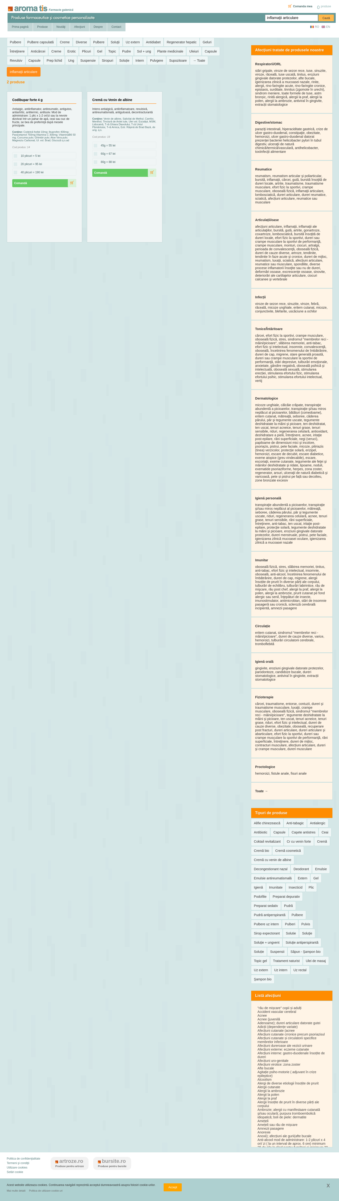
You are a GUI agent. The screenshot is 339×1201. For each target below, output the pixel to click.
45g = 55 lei (107, 146)
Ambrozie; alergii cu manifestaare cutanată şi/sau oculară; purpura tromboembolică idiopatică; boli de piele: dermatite (289, 1113)
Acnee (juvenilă (269, 1019)
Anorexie (264, 1132)
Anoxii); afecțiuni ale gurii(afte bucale (284, 1136)
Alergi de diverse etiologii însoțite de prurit (288, 1083)
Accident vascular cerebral (277, 1012)
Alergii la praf (267, 1098)
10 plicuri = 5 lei (29, 156)
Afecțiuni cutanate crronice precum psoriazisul (291, 1034)
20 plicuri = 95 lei (30, 164)
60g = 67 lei (107, 154)
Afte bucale (266, 1068)
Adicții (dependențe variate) (278, 1027)
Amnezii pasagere (271, 1128)
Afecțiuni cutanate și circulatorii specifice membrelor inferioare (287, 1040)
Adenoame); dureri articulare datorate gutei (289, 1023)
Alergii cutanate (269, 1087)
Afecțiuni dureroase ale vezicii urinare (285, 1045)
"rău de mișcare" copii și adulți (280, 1008)
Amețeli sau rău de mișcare (278, 1125)
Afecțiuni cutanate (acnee (276, 1030)
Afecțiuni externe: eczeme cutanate (283, 1049)
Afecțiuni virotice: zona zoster (279, 1064)
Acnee (262, 1015)
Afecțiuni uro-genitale (273, 1061)
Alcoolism (265, 1079)
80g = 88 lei (107, 162)
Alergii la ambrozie (271, 1091)
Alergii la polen (268, 1094)
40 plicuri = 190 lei (31, 172)
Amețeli (263, 1121)
